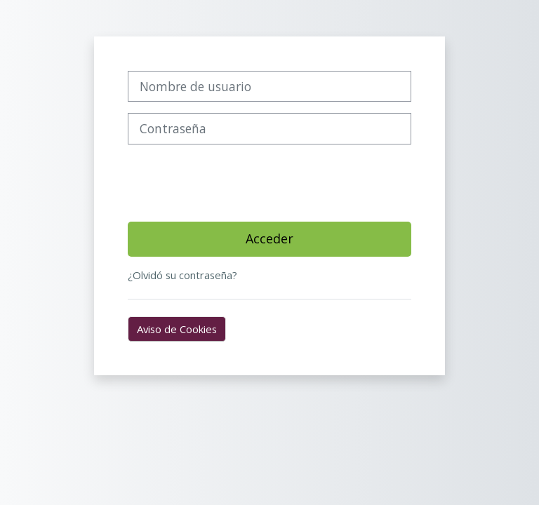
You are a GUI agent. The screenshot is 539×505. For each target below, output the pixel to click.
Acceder (269, 238)
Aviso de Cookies (177, 329)
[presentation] (234, 183)
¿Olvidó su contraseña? (182, 275)
